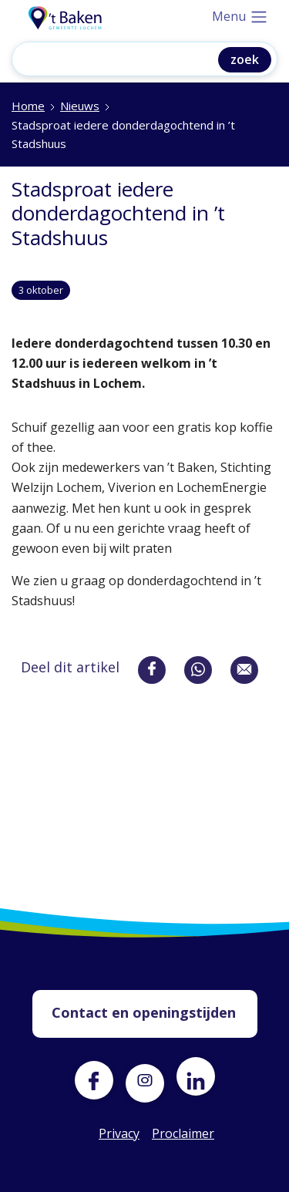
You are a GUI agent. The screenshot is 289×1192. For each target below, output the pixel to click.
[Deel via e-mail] (244, 670)
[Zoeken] (125, 60)
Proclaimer (171, 1133)
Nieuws (79, 105)
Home (28, 105)
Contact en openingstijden (144, 1012)
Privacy (118, 1133)
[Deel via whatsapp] (198, 670)
